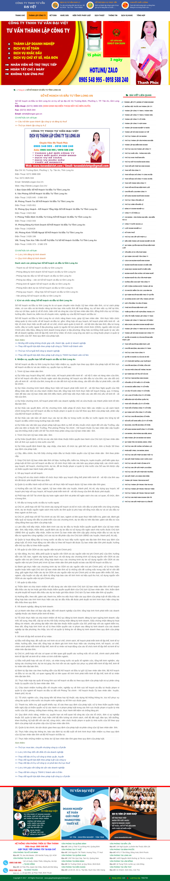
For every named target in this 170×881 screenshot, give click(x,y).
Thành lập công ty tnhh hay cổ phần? (137, 320)
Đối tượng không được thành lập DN (137, 286)
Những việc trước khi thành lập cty (137, 106)
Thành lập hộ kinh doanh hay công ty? (138, 333)
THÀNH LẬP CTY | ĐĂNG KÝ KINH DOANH (138, 102)
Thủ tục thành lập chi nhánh (134, 136)
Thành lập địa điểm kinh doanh (135, 145)
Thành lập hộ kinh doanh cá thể (135, 132)
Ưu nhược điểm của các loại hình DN (137, 290)
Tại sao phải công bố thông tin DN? (136, 369)
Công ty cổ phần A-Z (131, 213)
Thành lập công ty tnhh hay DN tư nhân (138, 328)
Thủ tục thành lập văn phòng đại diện (137, 140)
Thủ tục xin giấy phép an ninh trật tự (137, 455)
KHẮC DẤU (64, 15)
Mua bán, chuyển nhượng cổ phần (136, 425)
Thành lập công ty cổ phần (133, 119)
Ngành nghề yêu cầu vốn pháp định (136, 277)
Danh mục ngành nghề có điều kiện (136, 269)
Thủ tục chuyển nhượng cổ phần (136, 416)
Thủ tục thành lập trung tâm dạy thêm (138, 489)
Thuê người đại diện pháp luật (134, 307)
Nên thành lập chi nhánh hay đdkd (136, 437)
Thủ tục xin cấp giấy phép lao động (137, 467)
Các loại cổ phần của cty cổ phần (136, 395)
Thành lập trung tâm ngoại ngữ (135, 480)
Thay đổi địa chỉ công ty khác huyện (137, 179)
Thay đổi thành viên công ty (134, 183)
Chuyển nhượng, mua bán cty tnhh (136, 348)
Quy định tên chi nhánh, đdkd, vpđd (137, 442)
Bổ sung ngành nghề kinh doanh (135, 196)
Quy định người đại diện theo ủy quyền (138, 294)
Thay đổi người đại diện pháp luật (136, 187)
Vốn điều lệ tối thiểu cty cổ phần (136, 382)
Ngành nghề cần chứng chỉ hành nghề (138, 273)
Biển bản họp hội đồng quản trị (135, 399)
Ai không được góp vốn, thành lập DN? (138, 299)
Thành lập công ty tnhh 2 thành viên (137, 115)
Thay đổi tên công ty (131, 170)
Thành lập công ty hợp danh (134, 123)
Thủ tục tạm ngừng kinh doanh (135, 378)
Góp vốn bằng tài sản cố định (134, 303)
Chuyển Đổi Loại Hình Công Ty (134, 191)
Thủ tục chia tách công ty (133, 352)
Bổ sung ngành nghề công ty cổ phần (137, 429)
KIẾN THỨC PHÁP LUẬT (82, 15)
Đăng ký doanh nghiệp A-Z (133, 208)
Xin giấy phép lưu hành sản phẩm (135, 476)
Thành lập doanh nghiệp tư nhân (136, 127)
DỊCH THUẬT (100, 15)
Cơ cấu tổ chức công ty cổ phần (136, 391)
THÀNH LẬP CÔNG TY (37, 15)
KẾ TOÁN (53, 15)
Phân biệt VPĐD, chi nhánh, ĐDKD (135, 450)
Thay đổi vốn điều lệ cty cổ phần (135, 403)
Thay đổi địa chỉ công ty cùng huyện (137, 174)
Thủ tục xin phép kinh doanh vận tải (137, 497)
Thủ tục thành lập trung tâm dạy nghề (138, 493)
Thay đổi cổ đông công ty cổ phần (136, 408)
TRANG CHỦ (20, 15)
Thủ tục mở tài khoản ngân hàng (136, 162)
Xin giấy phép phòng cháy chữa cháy (137, 459)
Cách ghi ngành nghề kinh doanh (136, 260)
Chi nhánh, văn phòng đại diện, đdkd (137, 433)
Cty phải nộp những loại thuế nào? (136, 361)
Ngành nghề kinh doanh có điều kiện (137, 265)
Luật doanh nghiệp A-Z (131, 228)
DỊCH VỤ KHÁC (127, 15)
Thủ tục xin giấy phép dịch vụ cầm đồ (137, 501)
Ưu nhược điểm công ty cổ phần (135, 386)
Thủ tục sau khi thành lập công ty (136, 149)
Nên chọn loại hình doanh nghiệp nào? (138, 324)
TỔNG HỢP (141, 15)
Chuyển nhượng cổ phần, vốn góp (136, 365)
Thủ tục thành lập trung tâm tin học (137, 484)
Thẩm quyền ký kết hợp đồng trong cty (138, 311)
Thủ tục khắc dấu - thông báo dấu (136, 153)
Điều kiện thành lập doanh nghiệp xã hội (138, 241)
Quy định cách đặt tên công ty (135, 256)
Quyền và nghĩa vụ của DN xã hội (135, 357)
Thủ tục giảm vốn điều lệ (132, 204)
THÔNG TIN (112, 15)
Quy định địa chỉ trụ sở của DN (135, 374)
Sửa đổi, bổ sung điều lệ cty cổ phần (137, 420)
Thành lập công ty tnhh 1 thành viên (137, 110)
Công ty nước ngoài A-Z (132, 224)
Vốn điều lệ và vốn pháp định (134, 252)
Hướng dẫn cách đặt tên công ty (136, 282)
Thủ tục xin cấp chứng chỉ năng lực (137, 446)
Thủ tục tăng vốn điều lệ (133, 200)
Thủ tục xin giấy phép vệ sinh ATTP (136, 463)
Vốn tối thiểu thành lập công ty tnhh (137, 316)
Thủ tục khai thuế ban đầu (133, 157)
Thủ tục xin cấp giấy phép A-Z (134, 236)
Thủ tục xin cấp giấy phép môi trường (137, 472)
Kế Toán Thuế (128, 232)
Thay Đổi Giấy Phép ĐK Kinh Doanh (136, 166)
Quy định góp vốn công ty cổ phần (136, 412)
